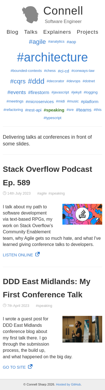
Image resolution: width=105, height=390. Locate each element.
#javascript (60, 92)
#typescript (52, 118)
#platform (90, 101)
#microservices (40, 101)
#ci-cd (63, 71)
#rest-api (33, 110)
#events (16, 92)
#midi (60, 101)
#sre (70, 110)
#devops (73, 81)
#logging (91, 92)
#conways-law (82, 71)
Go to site (17, 367)
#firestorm (38, 92)
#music (73, 101)
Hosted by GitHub (68, 384)
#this (98, 110)
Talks (31, 32)
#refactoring (13, 110)
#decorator (55, 81)
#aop (71, 41)
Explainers (57, 32)
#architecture (52, 57)
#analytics (56, 41)
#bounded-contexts (26, 71)
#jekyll (76, 92)
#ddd (36, 81)
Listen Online (21, 255)
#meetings (15, 101)
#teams (84, 110)
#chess (50, 71)
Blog (12, 32)
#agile (37, 41)
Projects (87, 32)
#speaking (56, 193)
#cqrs (18, 81)
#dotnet (89, 81)
